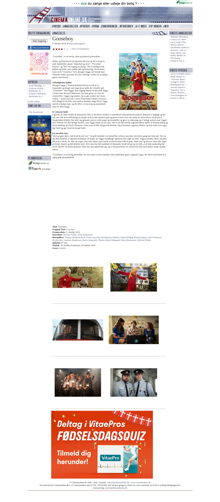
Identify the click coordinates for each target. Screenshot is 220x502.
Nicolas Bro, (58, 240)
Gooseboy (70, 229)
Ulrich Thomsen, (154, 237)
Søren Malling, (127, 237)
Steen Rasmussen (85, 235)
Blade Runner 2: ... (179, 76)
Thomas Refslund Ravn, (75, 237)
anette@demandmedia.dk (116, 488)
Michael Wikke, (70, 235)
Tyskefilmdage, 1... (37, 85)
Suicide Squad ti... (178, 87)
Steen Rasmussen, (129, 240)
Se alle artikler (33, 101)
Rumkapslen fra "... (179, 84)
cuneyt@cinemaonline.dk (118, 482)
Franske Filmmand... (38, 93)
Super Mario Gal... (179, 53)
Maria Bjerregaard (77, 43)
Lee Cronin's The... (179, 42)
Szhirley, (116, 237)
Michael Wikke (144, 240)
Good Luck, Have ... (179, 39)
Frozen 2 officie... (178, 98)
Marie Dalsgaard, (113, 240)
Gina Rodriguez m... (179, 95)
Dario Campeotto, (90, 240)
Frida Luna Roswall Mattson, (99, 237)
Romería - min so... (179, 50)
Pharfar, (102, 240)
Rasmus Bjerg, (140, 237)
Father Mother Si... (179, 55)
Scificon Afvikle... (37, 88)
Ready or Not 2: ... (179, 61)
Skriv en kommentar (80, 49)
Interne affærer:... (178, 45)
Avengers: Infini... (178, 82)
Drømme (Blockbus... (180, 37)
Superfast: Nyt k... (178, 90)
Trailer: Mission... (178, 92)
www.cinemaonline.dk (141, 482)
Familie (62, 248)
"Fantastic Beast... (178, 79)
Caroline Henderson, (73, 240)
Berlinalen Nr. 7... (37, 91)
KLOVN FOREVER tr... (181, 74)
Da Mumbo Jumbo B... (180, 47)
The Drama (175, 58)
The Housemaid (36, 112)
